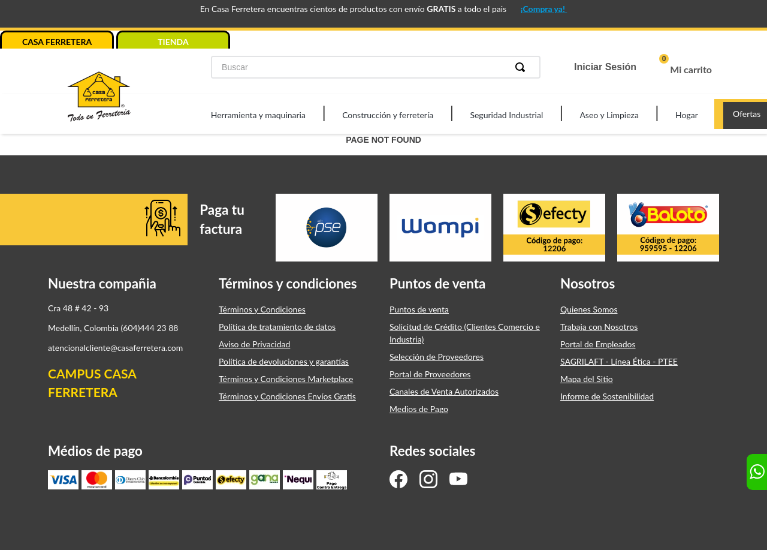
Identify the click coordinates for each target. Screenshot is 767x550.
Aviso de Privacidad (254, 344)
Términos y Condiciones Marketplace (286, 379)
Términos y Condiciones (262, 309)
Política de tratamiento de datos (277, 326)
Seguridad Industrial (506, 115)
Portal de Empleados (598, 344)
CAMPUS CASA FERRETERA (92, 383)
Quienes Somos (589, 309)
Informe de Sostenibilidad (607, 396)
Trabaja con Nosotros (599, 326)
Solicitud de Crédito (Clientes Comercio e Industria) (464, 332)
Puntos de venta (419, 309)
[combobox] (375, 67)
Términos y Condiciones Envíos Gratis (287, 396)
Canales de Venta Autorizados (444, 391)
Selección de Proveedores (436, 356)
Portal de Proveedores (429, 374)
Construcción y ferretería (387, 115)
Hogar (686, 115)
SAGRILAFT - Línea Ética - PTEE (619, 361)
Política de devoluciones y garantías (284, 361)
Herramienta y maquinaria (258, 115)
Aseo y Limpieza (609, 115)
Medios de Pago (418, 409)
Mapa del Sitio (586, 379)
